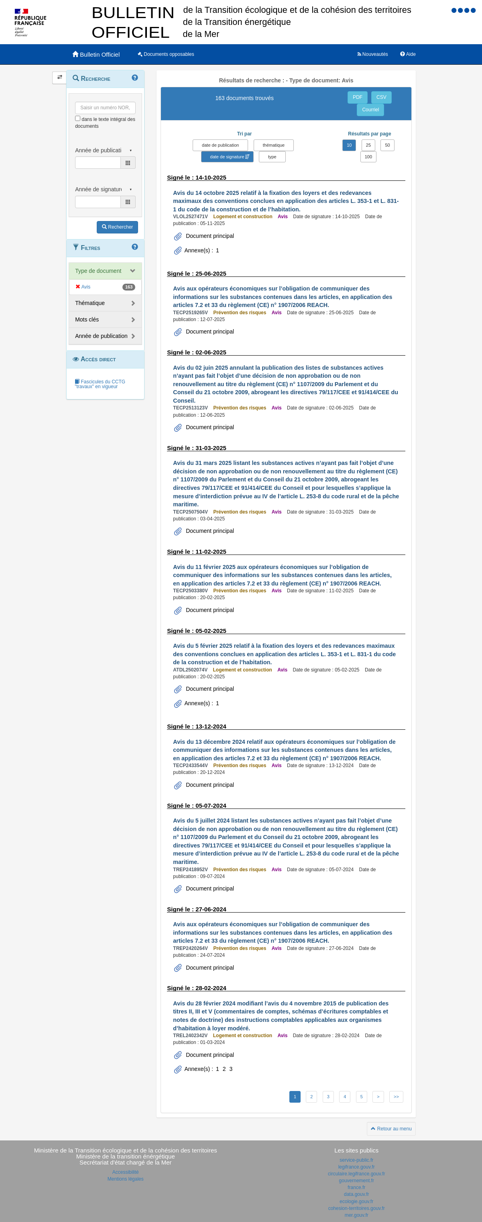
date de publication (220, 145)
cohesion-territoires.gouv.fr (356, 1208)
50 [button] (387, 145)
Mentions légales (126, 1179)
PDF (357, 97)
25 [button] (368, 145)
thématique (274, 145)
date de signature (227, 156)
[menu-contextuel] (77, 118)
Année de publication (101, 336)
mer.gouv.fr (356, 1215)
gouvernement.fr (356, 1180)
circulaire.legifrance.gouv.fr (356, 1174)
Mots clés (87, 319)
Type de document (98, 271)
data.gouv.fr (356, 1194)
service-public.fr (356, 1160)
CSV (381, 97)
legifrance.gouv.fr (356, 1167)
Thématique (90, 303)
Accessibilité (125, 1172)
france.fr (356, 1187)
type (272, 156)
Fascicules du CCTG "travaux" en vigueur (100, 384)
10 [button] (349, 145)
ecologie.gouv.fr (356, 1201)
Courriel (370, 110)
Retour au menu (391, 1129)
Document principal (209, 236)
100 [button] (368, 156)
